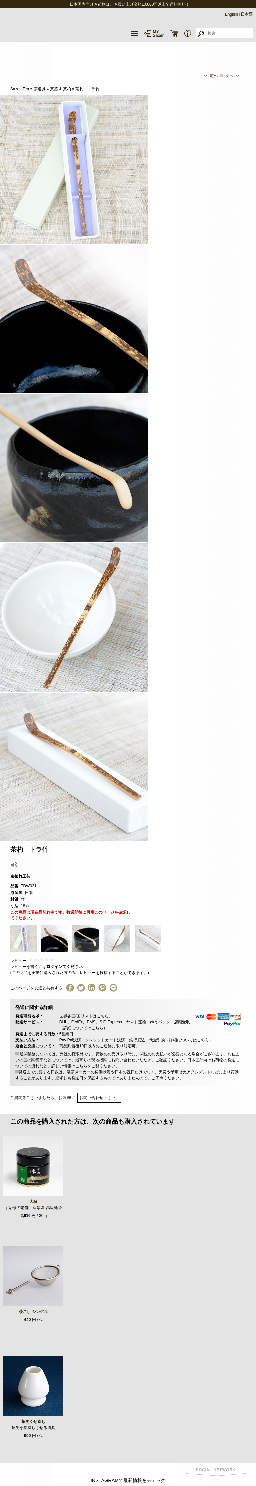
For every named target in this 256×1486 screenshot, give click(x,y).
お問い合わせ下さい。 (99, 1097)
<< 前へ (211, 75)
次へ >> (232, 75)
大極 (33, 1201)
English (231, 14)
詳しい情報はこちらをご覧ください (83, 1066)
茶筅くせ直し (33, 1421)
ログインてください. (64, 966)
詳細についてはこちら (83, 1028)
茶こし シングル (33, 1311)
